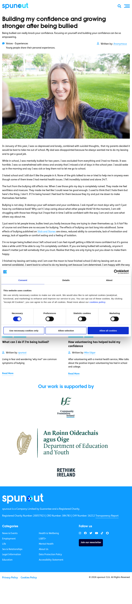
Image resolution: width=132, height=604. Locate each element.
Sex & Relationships (12, 549)
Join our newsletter (91, 542)
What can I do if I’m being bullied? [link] (25, 342)
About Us (43, 549)
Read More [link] (7, 373)
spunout (22, 353)
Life (4, 544)
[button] (127, 6)
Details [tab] (66, 280)
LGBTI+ (42, 539)
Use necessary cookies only (23, 330)
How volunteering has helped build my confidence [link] (94, 344)
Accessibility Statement (51, 560)
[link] (22, 498)
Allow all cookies (108, 330)
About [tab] (109, 280)
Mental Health (46, 544)
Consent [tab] (22, 280)
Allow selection (66, 330)
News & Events (10, 533)
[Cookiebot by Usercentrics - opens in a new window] (116, 272)
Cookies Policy (29, 577)
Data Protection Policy (50, 554)
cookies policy (97, 302)
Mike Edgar (89, 353)
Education (7, 560)
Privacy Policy (10, 577)
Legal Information (11, 554)
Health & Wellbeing (49, 533)
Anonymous (120, 44)
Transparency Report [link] (107, 516)
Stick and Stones (47, 231)
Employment (9, 539)
